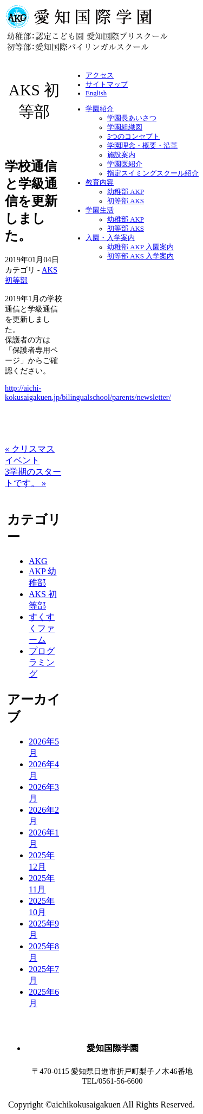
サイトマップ (107, 84)
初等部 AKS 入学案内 (140, 256)
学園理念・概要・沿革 (142, 146)
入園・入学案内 (110, 238)
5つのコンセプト (133, 136)
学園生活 (100, 210)
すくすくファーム (42, 628)
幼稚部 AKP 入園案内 (140, 247)
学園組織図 (124, 127)
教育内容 (100, 182)
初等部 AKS (125, 201)
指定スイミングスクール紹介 (153, 173)
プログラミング (42, 662)
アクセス (100, 75)
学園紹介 (100, 109)
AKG (38, 561)
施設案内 (121, 155)
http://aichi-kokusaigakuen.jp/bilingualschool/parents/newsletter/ (88, 392)
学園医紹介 (124, 164)
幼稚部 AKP (125, 192)
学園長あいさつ (131, 118)
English (96, 93)
